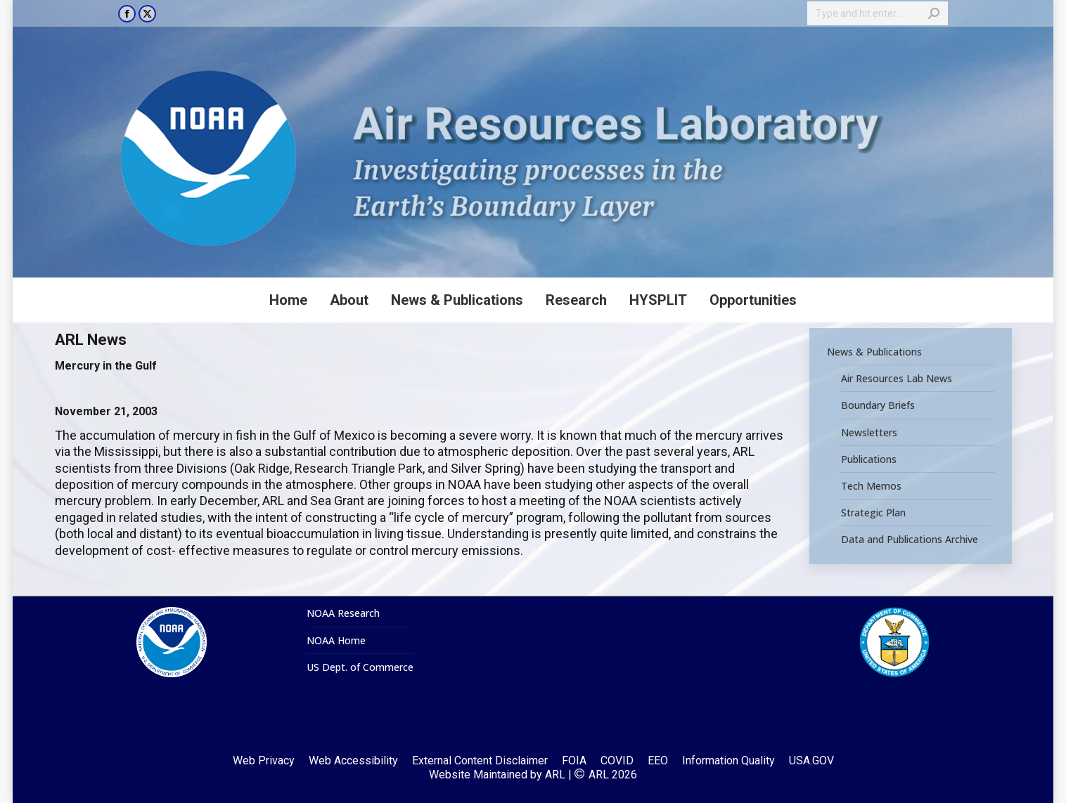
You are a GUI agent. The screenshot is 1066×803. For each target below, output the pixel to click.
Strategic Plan (873, 513)
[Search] (877, 13)
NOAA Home (336, 640)
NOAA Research (343, 613)
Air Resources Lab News (896, 378)
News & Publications (874, 352)
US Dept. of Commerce (360, 667)
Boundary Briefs (878, 405)
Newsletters (869, 432)
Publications (869, 458)
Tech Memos (871, 486)
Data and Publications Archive (909, 539)
